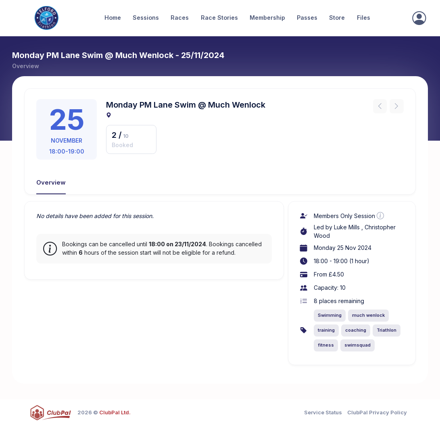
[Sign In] (419, 18)
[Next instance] (397, 106)
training (326, 330)
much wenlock (368, 315)
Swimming (330, 315)
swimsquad (357, 345)
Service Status (323, 412)
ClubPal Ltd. (115, 412)
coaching (355, 330)
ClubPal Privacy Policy (377, 412)
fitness (326, 345)
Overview (51, 182)
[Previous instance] (380, 106)
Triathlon (386, 330)
